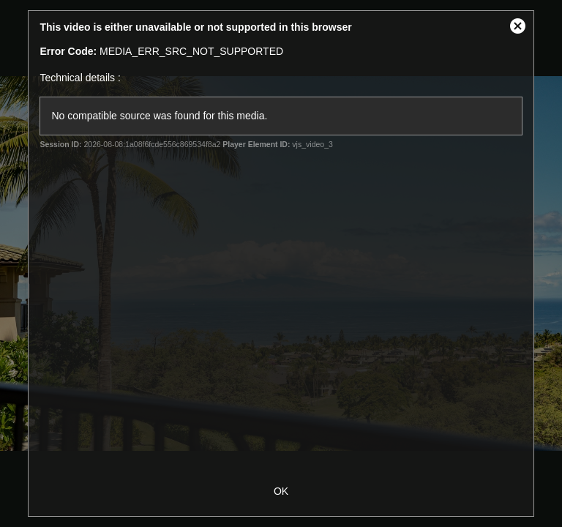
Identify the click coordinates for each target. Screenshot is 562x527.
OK (281, 491)
